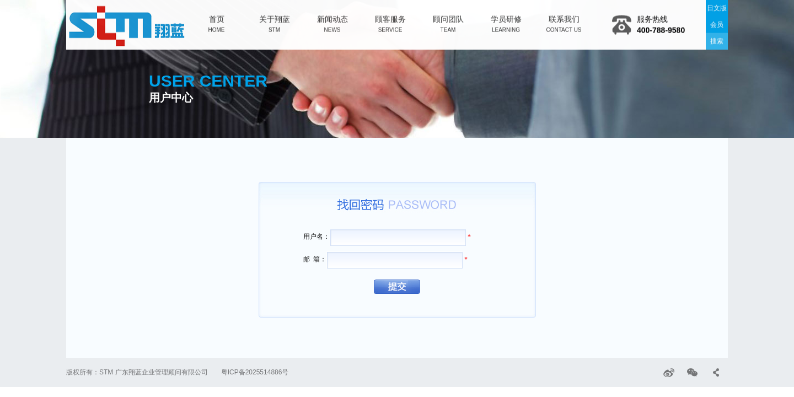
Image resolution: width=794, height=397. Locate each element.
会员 (716, 24)
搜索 (716, 40)
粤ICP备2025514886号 (255, 372)
